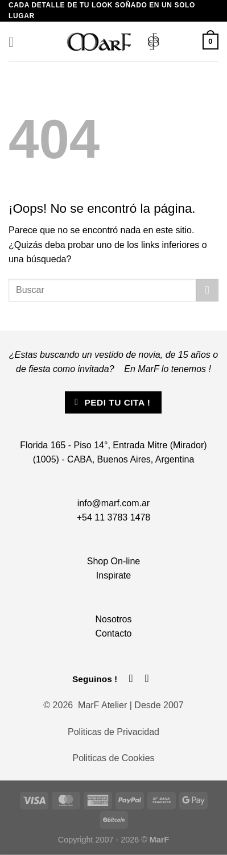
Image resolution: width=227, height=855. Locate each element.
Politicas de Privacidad (113, 732)
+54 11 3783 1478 (113, 517)
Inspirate (113, 575)
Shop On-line (113, 561)
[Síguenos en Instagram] (147, 678)
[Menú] (15, 42)
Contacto (113, 633)
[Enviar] (207, 290)
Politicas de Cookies (113, 758)
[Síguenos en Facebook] (131, 678)
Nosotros (113, 619)
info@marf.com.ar (113, 503)
